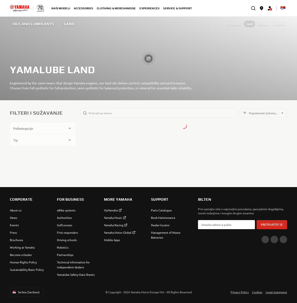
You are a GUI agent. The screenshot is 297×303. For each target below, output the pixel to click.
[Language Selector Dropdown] (283, 8)
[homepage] (19, 8)
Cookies (257, 292)
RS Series (234, 24)
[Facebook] (274, 239)
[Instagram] (283, 239)
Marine (263, 24)
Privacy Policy (240, 292)
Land (249, 24)
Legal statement (276, 292)
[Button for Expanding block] (42, 128)
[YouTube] (265, 239)
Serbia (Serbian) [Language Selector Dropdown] (26, 292)
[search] (253, 8)
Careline (279, 24)
